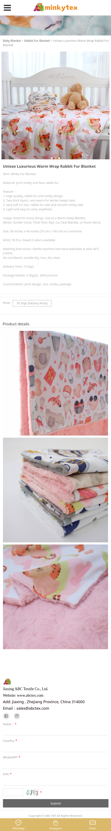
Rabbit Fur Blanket (37, 41)
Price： (8, 303)
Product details (16, 323)
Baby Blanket (12, 41)
